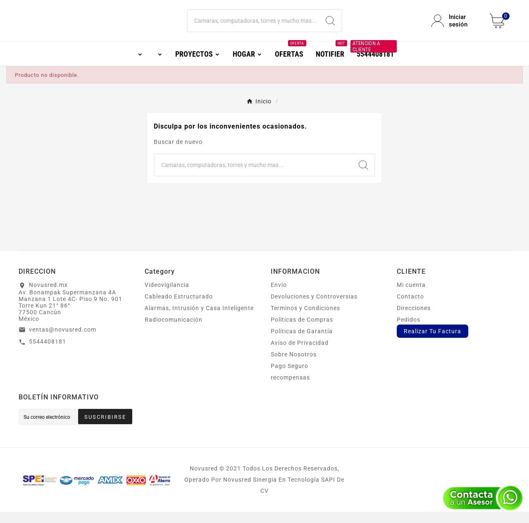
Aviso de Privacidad (300, 354)
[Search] (330, 26)
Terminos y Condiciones (305, 319)
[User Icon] (455, 26)
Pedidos (408, 330)
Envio (279, 296)
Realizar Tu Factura (432, 342)
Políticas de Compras (302, 330)
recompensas (290, 388)
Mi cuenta (411, 296)
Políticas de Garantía (302, 342)
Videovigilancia (167, 296)
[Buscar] (253, 26)
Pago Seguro (289, 377)
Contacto (410, 307)
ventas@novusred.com (62, 340)
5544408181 (47, 352)
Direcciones (414, 319)
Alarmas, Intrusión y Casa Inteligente (199, 319)
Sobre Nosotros (294, 365)
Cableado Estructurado (179, 307)
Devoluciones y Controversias (314, 307)
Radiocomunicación (174, 330)
